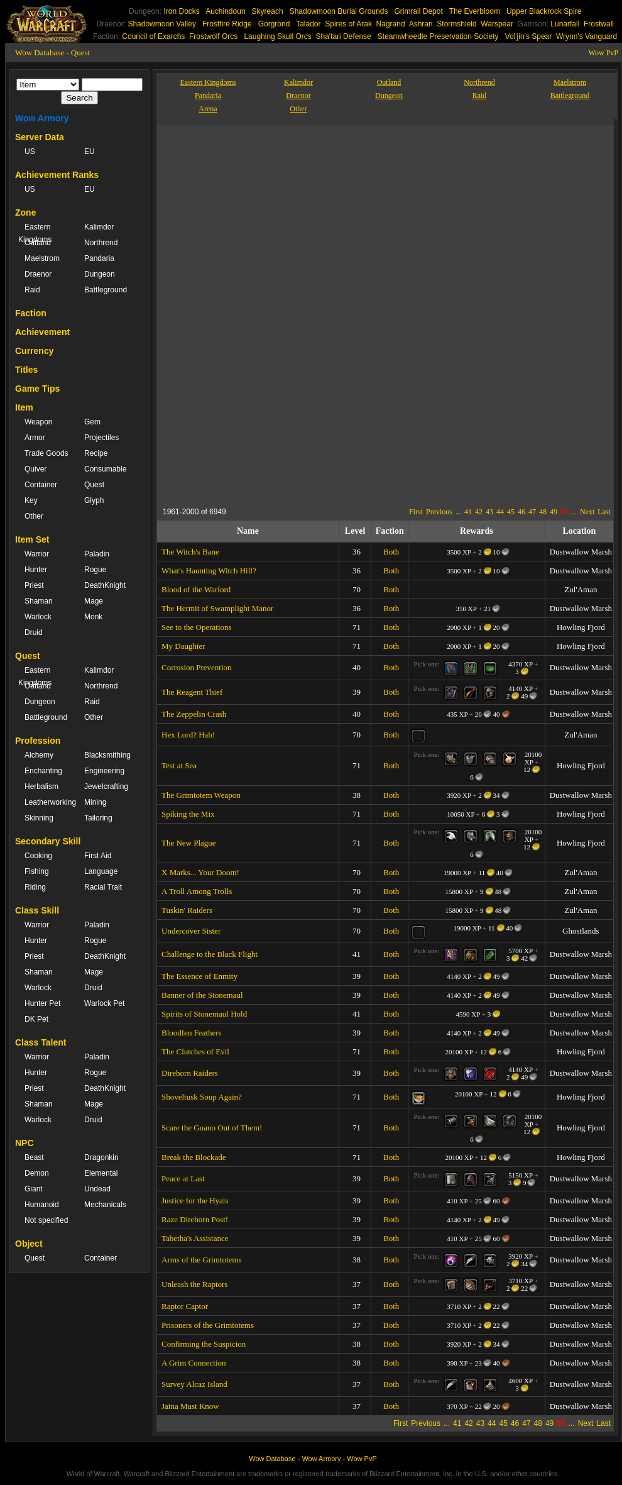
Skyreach (267, 11)
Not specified (46, 1220)
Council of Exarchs (153, 36)
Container (41, 484)
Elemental (100, 1173)
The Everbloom (474, 11)
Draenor (38, 274)
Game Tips (37, 389)
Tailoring (98, 818)
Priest (34, 585)
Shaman (39, 601)
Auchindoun (225, 11)
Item (24, 407)
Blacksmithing (107, 755)
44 (500, 511)
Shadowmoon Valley (162, 23)
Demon (37, 1173)
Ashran (421, 23)
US (30, 151)
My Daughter (183, 646)
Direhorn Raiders (189, 1073)
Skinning (39, 818)
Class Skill (37, 910)
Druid (34, 632)
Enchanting (43, 770)
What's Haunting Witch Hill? (208, 570)
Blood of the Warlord (196, 589)
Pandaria (99, 258)
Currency (34, 351)
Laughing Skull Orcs (277, 36)
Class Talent (40, 1042)
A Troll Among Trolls (196, 891)
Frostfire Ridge (227, 23)
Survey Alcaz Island (194, 1384)
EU (89, 151)
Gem (92, 421)
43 (489, 511)
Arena (208, 108)
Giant (34, 1188)
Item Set (32, 539)
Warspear (497, 23)
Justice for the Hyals (195, 1200)
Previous (439, 511)
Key (31, 500)
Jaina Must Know (190, 1406)
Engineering (104, 770)
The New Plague (188, 842)
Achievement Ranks (57, 175)
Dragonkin (101, 1157)
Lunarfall (564, 23)
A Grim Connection (193, 1362)
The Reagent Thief (191, 692)
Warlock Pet (104, 1003)
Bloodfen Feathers (191, 1032)
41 (468, 511)
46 (521, 511)
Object (29, 1244)
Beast (34, 1157)
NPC (24, 1143)
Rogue (95, 569)
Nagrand (390, 23)
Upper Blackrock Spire (543, 11)
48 (543, 511)
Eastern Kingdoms (35, 233)
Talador (308, 23)
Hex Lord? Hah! (188, 734)
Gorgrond (274, 23)
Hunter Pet (42, 1003)
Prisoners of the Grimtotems (207, 1325)
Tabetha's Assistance (195, 1238)
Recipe (95, 453)
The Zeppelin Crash (193, 714)
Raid (32, 289)
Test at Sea (179, 765)
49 (553, 511)
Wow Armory (42, 118)
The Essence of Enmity (199, 976)
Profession (37, 741)
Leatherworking (48, 802)
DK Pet (36, 1019)
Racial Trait (103, 887)
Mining (95, 802)
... (458, 511)
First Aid (97, 855)
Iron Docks (181, 11)
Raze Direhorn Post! (194, 1219)
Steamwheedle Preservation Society (438, 36)
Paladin (96, 553)
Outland (38, 242)
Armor (35, 437)
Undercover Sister (191, 931)
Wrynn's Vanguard (586, 36)
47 (532, 511)
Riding (35, 887)
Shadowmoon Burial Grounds (339, 11)
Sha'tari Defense (343, 36)
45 (511, 511)
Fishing (37, 871)
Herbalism (41, 786)
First (416, 511)
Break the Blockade (193, 1157)
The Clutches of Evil (195, 1051)
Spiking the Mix (188, 814)
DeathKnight (105, 585)
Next (587, 511)
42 (479, 511)
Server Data (39, 137)
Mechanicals (105, 1204)
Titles (26, 370)
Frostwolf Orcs (213, 36)
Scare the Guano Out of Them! (211, 1127)
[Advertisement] (336, 414)
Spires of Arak (348, 23)
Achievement (42, 332)
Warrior (37, 553)
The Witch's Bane (190, 551)
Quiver (35, 469)
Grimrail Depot (418, 11)
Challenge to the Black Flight (209, 954)
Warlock (38, 616)
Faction (30, 313)
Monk (93, 616)
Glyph (94, 500)
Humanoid (42, 1204)
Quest (80, 52)
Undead (97, 1188)
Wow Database (39, 52)
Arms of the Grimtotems (201, 1259)
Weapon (38, 421)
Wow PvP (603, 52)
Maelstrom (42, 258)
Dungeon (99, 274)
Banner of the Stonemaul (202, 995)
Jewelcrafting (106, 786)
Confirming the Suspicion (203, 1344)
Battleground (105, 289)
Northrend (100, 242)
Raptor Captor (184, 1306)
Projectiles (101, 437)
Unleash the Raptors (194, 1284)
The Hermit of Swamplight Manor (217, 608)
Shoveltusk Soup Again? (201, 1096)
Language (100, 871)
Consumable (105, 469)
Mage (93, 601)
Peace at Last (183, 1178)
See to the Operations (196, 627)
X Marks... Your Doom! (200, 872)
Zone (25, 212)
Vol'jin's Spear (528, 36)
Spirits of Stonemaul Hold (204, 1014)
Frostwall (599, 23)
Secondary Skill (47, 841)
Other (34, 516)
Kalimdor (99, 227)
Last (604, 511)
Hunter (36, 569)
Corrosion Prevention (196, 667)
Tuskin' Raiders (186, 910)
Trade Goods (46, 453)
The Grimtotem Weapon (201, 795)
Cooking (38, 855)
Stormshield (456, 23)
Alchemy (39, 755)
